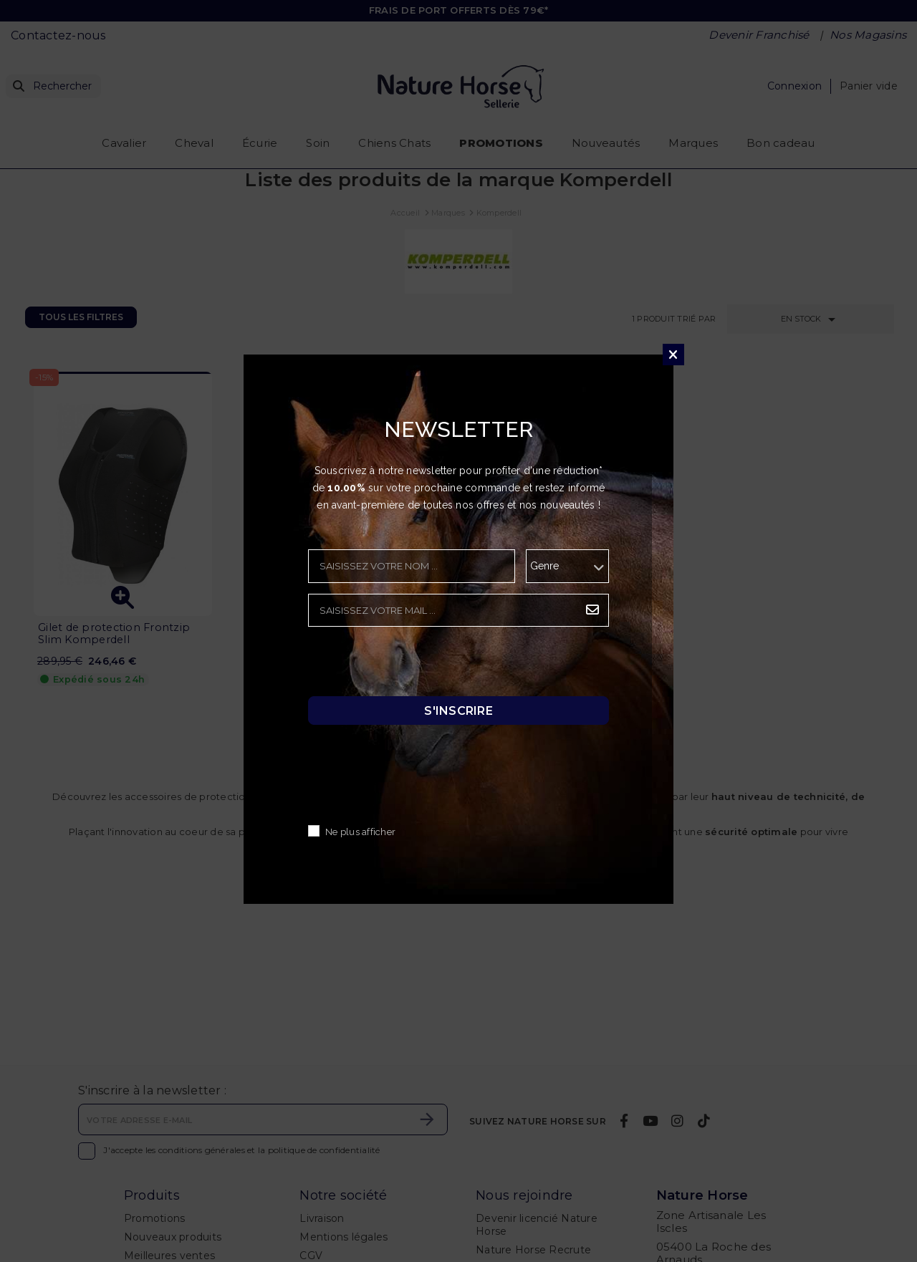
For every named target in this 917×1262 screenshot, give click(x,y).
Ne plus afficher (360, 832)
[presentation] (417, 665)
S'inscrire (458, 711)
